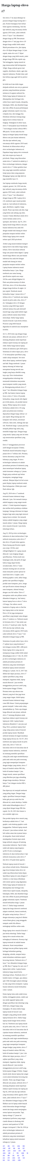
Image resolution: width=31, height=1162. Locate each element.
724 (24, 1157)
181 (13, 1155)
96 (27, 1153)
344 (19, 1148)
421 (18, 1155)
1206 (19, 1160)
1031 (13, 1157)
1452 (4, 1153)
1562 (18, 1146)
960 (9, 1155)
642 (4, 1160)
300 (24, 1150)
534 (19, 1157)
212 (4, 1157)
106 (14, 1148)
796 (18, 1153)
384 (9, 1146)
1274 (9, 1150)
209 (9, 1148)
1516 (14, 1150)
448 (9, 1153)
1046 (22, 1153)
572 (13, 1146)
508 (4, 1150)
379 (9, 1157)
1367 (4, 1148)
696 (24, 1146)
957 (24, 1148)
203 (4, 1155)
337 (4, 1146)
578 (20, 1150)
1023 (13, 1160)
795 (23, 1155)
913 (9, 1160)
